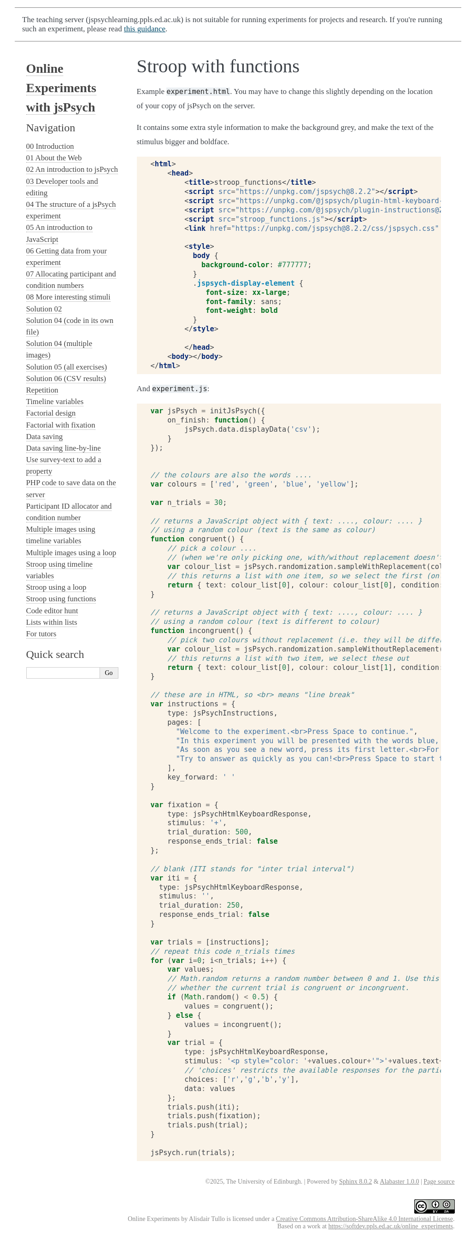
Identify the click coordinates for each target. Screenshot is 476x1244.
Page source (438, 1181)
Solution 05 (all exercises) (66, 367)
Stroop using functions (61, 598)
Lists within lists (51, 622)
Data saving (44, 436)
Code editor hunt (52, 610)
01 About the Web (54, 157)
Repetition (42, 390)
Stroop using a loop (56, 587)
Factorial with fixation (60, 425)
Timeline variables (55, 401)
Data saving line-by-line (63, 448)
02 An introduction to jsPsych (72, 169)
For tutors (41, 633)
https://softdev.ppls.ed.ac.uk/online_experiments (391, 1226)
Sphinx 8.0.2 (355, 1181)
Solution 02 (44, 309)
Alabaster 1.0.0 (399, 1181)
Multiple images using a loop (71, 552)
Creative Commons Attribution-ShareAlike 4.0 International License (364, 1218)
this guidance (144, 28)
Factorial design (51, 413)
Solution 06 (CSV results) (66, 378)
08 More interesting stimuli (68, 297)
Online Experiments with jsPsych (61, 87)
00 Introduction (50, 146)
